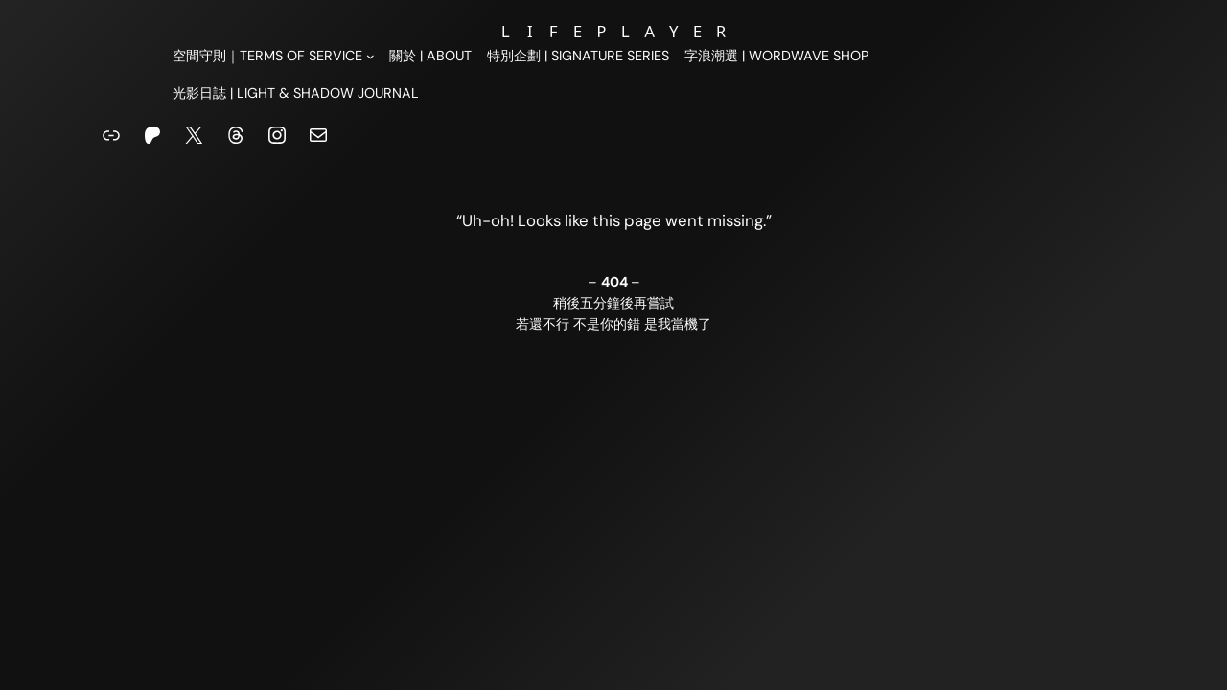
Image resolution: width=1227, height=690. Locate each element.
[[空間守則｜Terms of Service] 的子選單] (273, 55)
